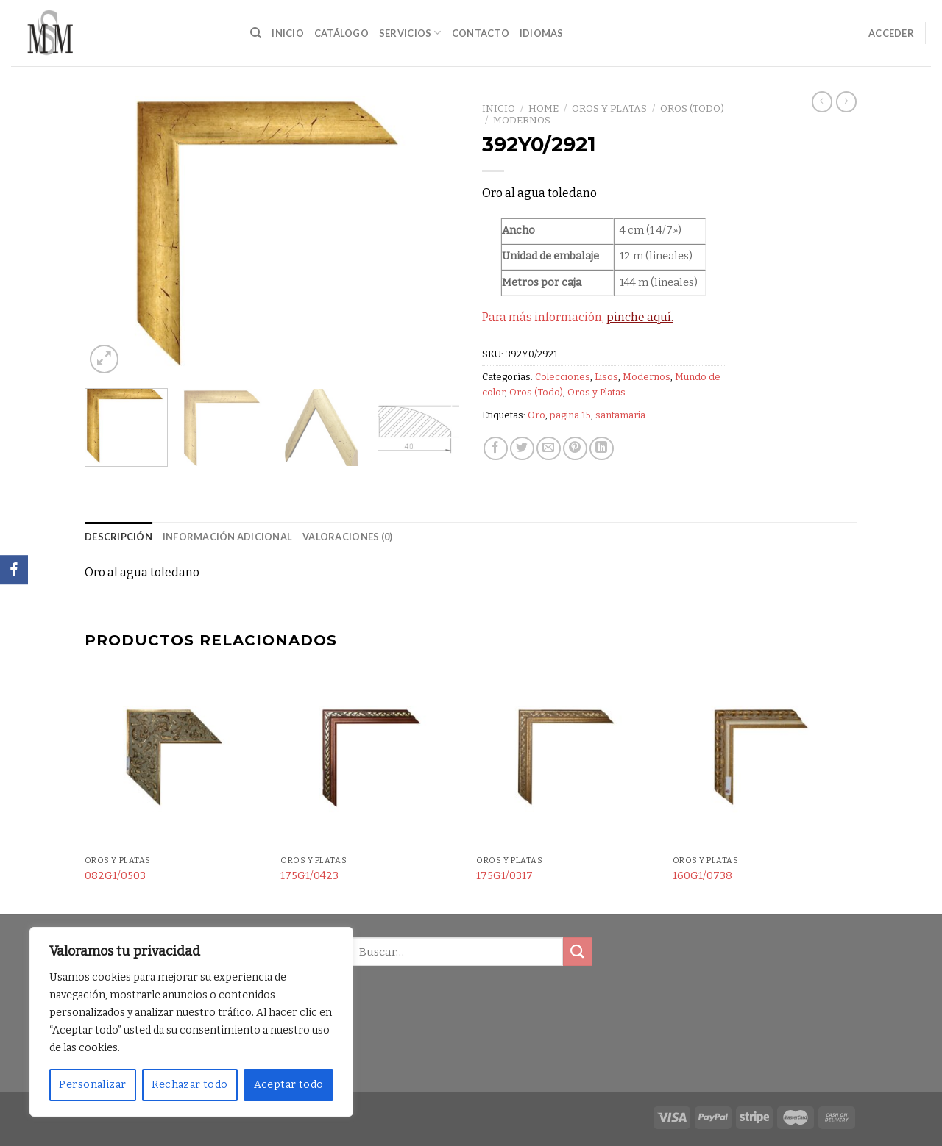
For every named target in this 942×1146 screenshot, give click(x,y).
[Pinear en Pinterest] (575, 449)
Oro (536, 414)
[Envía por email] (548, 449)
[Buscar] (255, 33)
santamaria (620, 414)
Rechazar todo (189, 1084)
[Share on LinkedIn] (601, 449)
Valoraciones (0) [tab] (347, 536)
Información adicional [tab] (227, 536)
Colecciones (562, 376)
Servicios (410, 33)
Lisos (606, 376)
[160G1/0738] (763, 758)
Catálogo (341, 33)
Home (543, 108)
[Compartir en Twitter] (522, 449)
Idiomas (542, 33)
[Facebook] (14, 569)
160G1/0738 (702, 876)
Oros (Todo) (692, 108)
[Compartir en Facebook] (496, 449)
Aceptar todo (289, 1084)
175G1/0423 (309, 876)
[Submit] (577, 951)
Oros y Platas (609, 108)
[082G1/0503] (175, 758)
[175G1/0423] (371, 758)
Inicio (288, 33)
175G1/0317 (504, 876)
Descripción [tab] (118, 536)
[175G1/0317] (567, 758)
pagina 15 (570, 414)
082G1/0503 (115, 876)
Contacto (480, 33)
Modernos (521, 120)
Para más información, (577, 317)
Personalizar (92, 1084)
